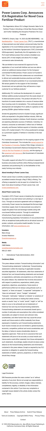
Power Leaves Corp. (21, 41)
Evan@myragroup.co (9, 238)
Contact (23, 420)
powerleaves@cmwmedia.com (12, 248)
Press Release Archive (17, 412)
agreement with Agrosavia (13, 153)
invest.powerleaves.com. (10, 188)
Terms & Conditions (8, 416)
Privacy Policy (40, 416)
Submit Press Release (34, 412)
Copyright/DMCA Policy (25, 416)
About (6, 412)
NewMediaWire (7, 41)
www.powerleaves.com (22, 226)
